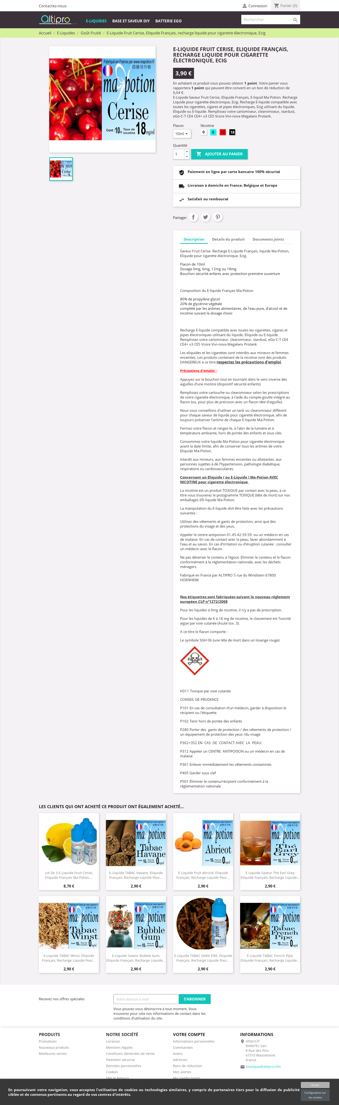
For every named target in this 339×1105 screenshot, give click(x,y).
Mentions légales (119, 1047)
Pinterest (217, 217)
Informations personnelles (194, 1041)
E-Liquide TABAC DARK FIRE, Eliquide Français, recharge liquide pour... (203, 957)
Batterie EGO (168, 21)
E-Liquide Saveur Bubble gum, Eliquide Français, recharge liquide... (135, 957)
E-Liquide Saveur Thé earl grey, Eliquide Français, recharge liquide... (270, 875)
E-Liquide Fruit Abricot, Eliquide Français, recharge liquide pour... (203, 875)
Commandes (183, 1047)
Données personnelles (123, 1066)
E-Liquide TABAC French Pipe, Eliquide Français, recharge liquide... (270, 957)
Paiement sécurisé (120, 1059)
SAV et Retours (117, 1078)
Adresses (180, 1059)
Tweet (205, 217)
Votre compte (189, 1034)
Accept (315, 1085)
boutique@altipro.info (263, 1066)
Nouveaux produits (54, 1047)
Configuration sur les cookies (315, 1095)
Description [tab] (194, 239)
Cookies (112, 1072)
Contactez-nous (53, 5)
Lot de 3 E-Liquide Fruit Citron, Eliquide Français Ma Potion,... (69, 875)
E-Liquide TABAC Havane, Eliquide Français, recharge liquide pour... (136, 875)
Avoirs (178, 1053)
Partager (193, 217)
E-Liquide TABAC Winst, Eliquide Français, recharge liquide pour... (69, 957)
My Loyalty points (186, 1078)
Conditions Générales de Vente (130, 1053)
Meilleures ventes (53, 1053)
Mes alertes (182, 1072)
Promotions (48, 1041)
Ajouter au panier (219, 154)
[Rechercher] (270, 19)
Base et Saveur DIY (131, 21)
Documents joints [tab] (268, 239)
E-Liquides (96, 21)
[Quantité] (178, 154)
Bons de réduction (187, 1066)
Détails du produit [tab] (228, 239)
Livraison (113, 1041)
